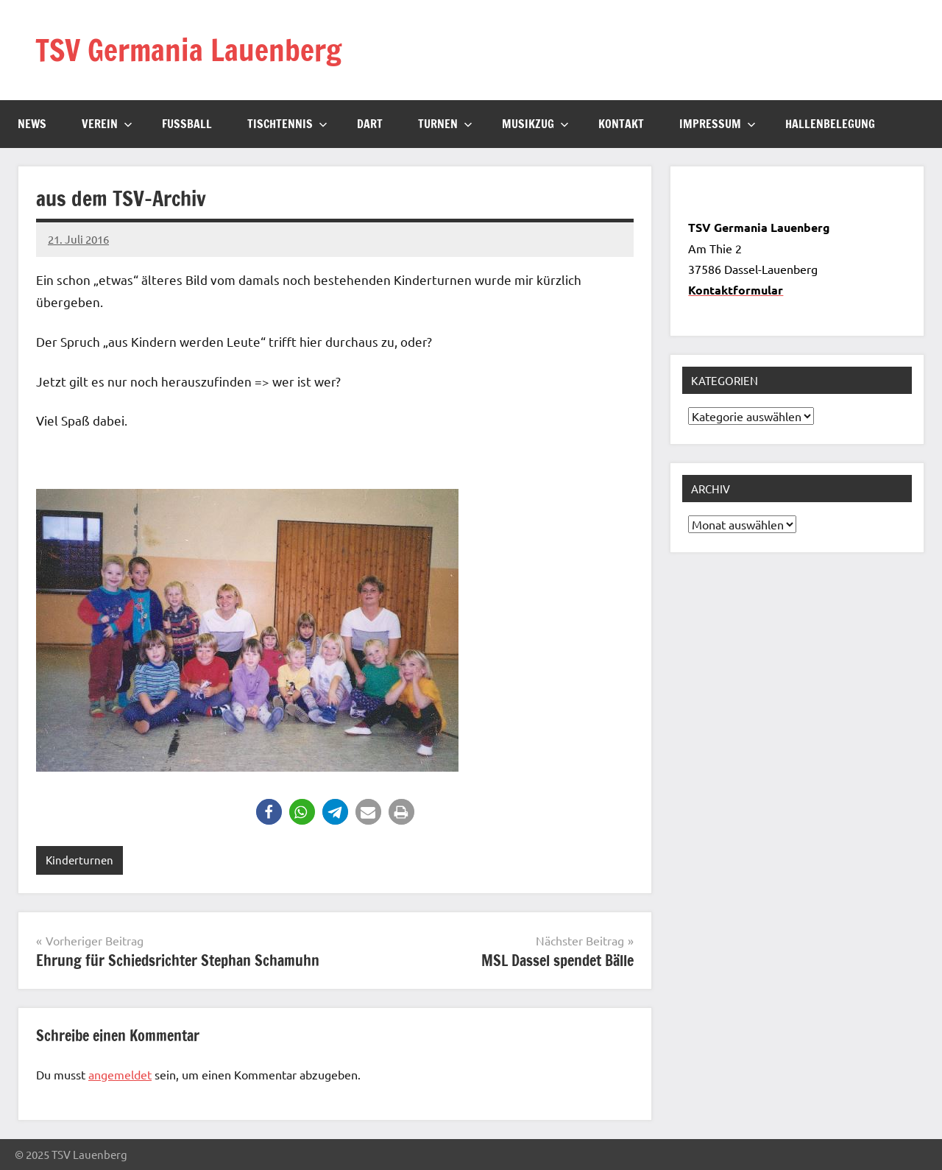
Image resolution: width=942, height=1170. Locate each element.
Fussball (187, 124)
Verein (107, 124)
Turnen (445, 124)
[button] (269, 812)
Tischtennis (287, 124)
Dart (370, 124)
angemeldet (120, 1074)
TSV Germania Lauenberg (188, 50)
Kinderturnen (79, 860)
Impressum (717, 124)
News (32, 124)
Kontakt (621, 124)
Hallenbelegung (830, 124)
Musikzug (535, 124)
